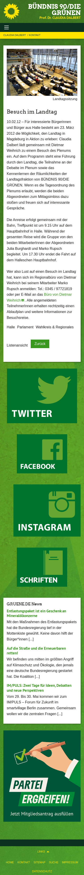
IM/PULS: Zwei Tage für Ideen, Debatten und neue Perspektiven (39, 688)
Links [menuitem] (41, 851)
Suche (53, 862)
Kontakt (23, 862)
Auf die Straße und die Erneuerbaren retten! (36, 651)
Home (10, 862)
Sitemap (39, 862)
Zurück (39, 344)
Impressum (70, 862)
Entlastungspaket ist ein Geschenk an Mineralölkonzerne (36, 613)
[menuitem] (10, 861)
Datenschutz (42, 871)
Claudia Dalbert (15, 35)
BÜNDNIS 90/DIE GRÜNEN (54, 10)
